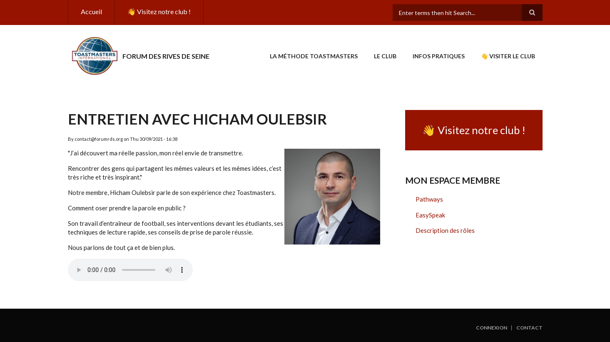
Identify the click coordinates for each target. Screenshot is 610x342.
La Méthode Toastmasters (314, 56)
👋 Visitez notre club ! (159, 11)
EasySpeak (430, 215)
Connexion (491, 327)
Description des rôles (445, 230)
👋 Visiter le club (508, 56)
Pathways (429, 199)
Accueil (91, 11)
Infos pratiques (439, 56)
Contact (529, 327)
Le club (385, 56)
